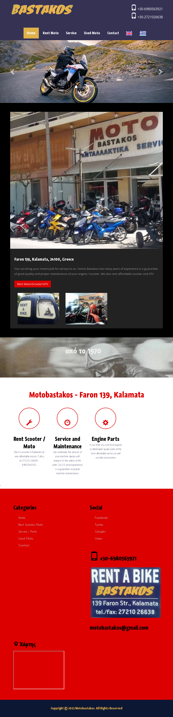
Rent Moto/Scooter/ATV (32, 284)
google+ (100, 531)
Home (33, 33)
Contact (113, 33)
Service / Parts (27, 531)
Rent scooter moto (30, 524)
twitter (99, 524)
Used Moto (92, 33)
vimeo (98, 538)
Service (71, 33)
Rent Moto (51, 33)
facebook (101, 517)
